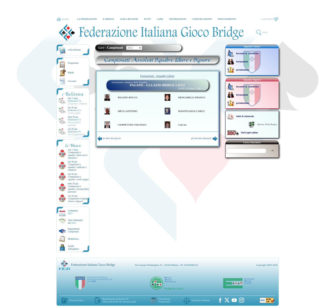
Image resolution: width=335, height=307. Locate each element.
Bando (71, 72)
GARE (160, 19)
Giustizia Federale (200, 300)
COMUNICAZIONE (202, 19)
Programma (73, 63)
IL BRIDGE (108, 19)
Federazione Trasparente (164, 300)
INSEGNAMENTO (227, 19)
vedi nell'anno (74, 49)
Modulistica (73, 239)
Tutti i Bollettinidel (75, 221)
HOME (62, 19)
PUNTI (147, 19)
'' (78, 155)
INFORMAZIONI (177, 19)
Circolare (72, 81)
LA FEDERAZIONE (87, 19)
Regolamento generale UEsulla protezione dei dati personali (119, 300)
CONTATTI (269, 19)
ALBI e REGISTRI (129, 19)
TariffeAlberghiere (73, 247)
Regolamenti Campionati (74, 230)
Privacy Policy (76, 300)
